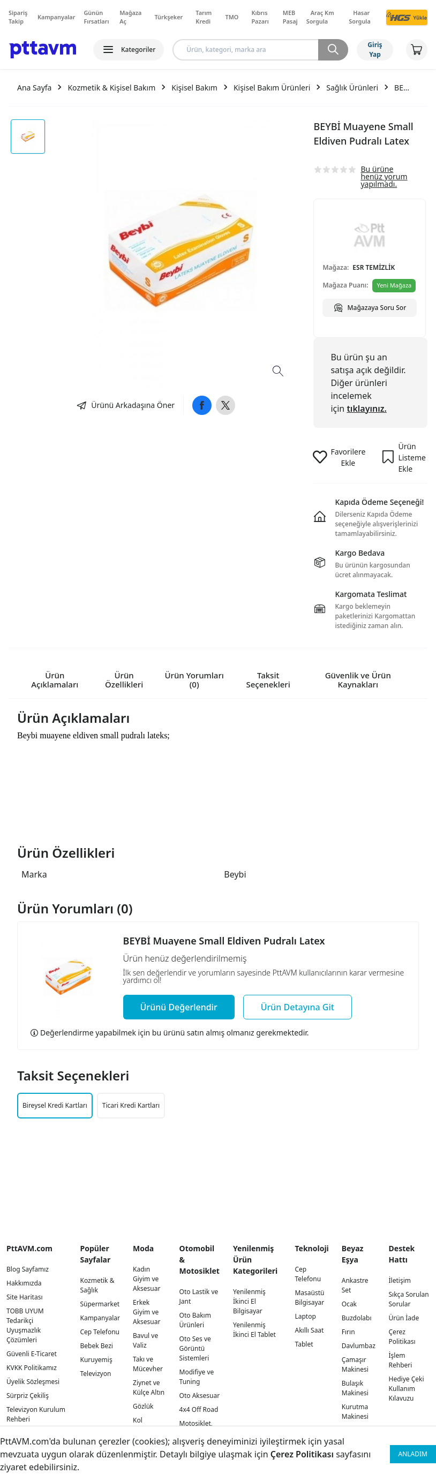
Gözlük (143, 1406)
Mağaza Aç (130, 17)
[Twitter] (225, 405)
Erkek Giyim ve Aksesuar (146, 1312)
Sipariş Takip (18, 17)
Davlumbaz (358, 1345)
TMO (232, 17)
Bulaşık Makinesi (355, 1388)
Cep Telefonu (99, 1331)
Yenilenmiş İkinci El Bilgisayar (249, 1301)
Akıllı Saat (309, 1330)
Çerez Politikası (302, 1454)
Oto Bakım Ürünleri (195, 1320)
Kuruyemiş (96, 1359)
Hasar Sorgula (360, 17)
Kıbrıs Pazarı (259, 17)
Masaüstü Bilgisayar (309, 1297)
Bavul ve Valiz (145, 1340)
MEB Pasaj (290, 17)
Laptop (305, 1316)
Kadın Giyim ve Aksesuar (146, 1279)
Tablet (304, 1344)
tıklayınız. (367, 408)
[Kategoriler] (128, 50)
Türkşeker (168, 17)
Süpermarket (99, 1304)
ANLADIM (413, 1453)
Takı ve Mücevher (148, 1364)
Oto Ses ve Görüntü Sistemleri (195, 1348)
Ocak (349, 1304)
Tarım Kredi (204, 17)
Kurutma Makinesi (355, 1411)
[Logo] (42, 49)
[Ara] (333, 50)
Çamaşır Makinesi (355, 1364)
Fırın (348, 1331)
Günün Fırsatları (96, 17)
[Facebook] (202, 405)
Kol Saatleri (144, 1425)
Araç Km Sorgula (320, 17)
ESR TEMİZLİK (373, 267)
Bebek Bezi (96, 1345)
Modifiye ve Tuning (196, 1376)
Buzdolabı (357, 1317)
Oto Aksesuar (199, 1395)
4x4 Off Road (199, 1409)
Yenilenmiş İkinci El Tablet (254, 1329)
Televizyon (95, 1373)
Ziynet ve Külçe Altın (148, 1387)
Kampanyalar (56, 17)
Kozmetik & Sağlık (97, 1285)
